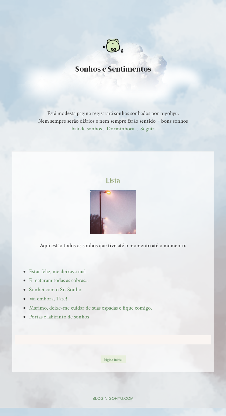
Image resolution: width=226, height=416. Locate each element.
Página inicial (113, 360)
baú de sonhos (87, 128)
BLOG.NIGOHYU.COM (112, 398)
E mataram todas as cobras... (59, 280)
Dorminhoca (120, 128)
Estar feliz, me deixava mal (57, 271)
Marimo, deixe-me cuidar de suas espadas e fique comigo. (90, 307)
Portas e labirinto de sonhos (59, 316)
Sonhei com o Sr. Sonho (55, 289)
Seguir (147, 128)
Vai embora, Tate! (48, 298)
